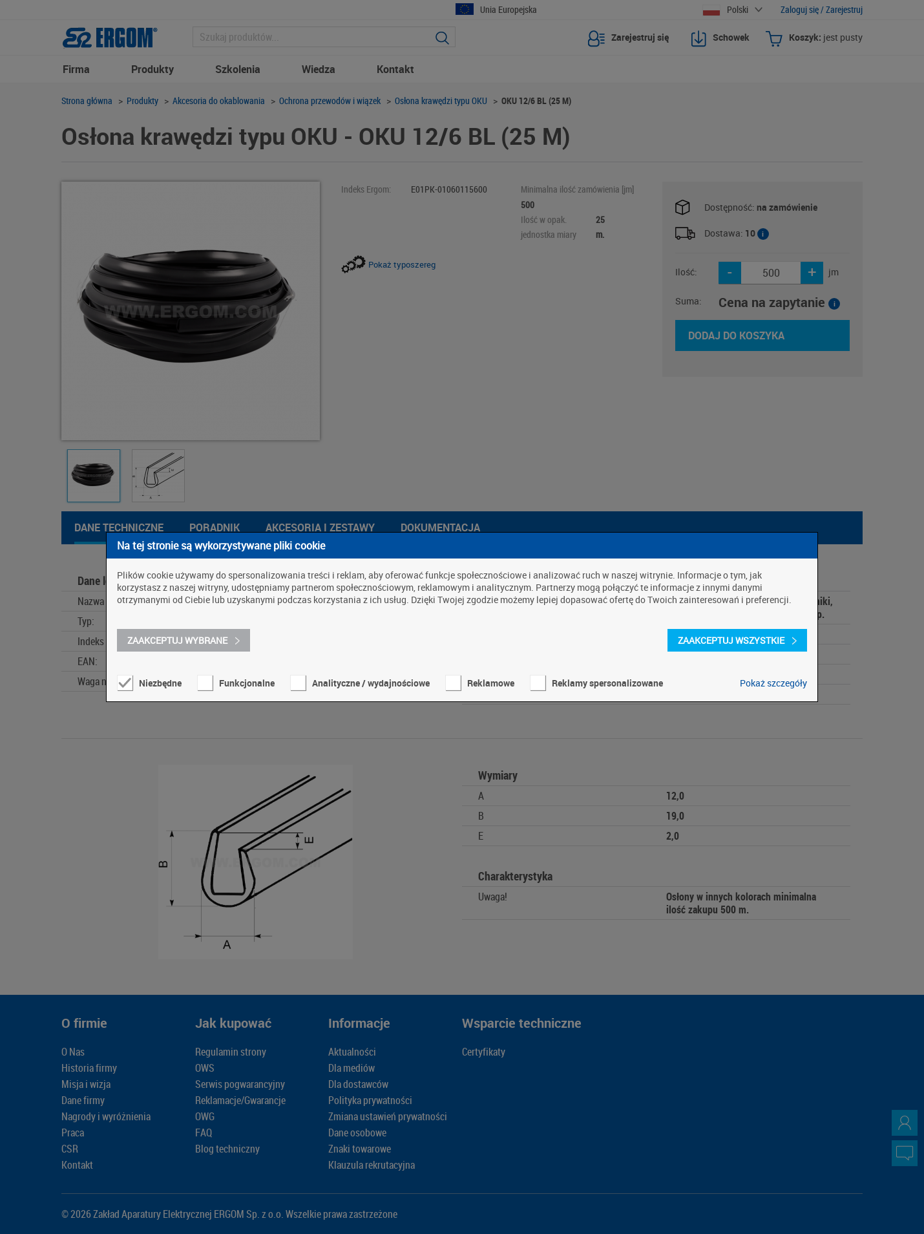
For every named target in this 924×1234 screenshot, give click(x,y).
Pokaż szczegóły (773, 683)
